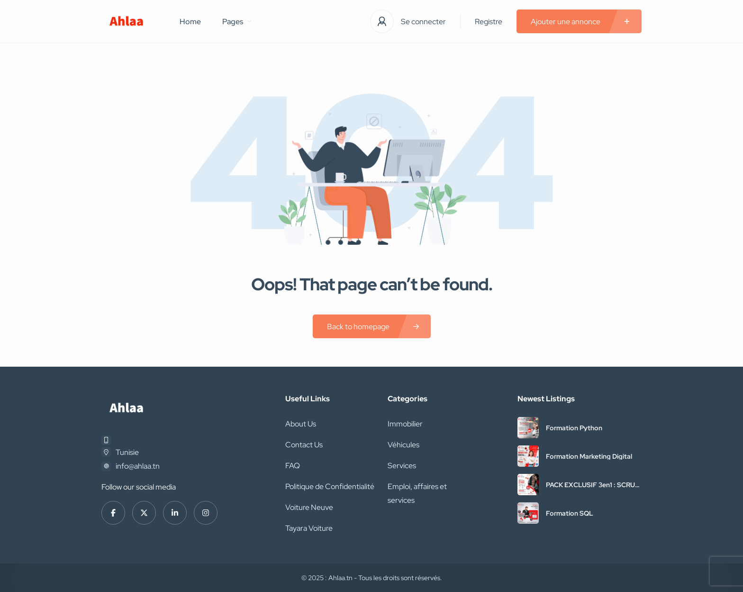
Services (402, 466)
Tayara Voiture (309, 528)
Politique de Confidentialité (329, 486)
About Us (300, 424)
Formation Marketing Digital (589, 456)
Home (190, 22)
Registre (488, 22)
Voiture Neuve (309, 507)
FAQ (292, 466)
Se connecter (423, 22)
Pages (236, 22)
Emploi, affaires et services (417, 493)
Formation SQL (569, 513)
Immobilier (405, 424)
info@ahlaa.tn (138, 466)
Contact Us (304, 445)
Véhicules (403, 445)
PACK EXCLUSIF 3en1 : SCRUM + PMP (593, 484)
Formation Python (574, 428)
